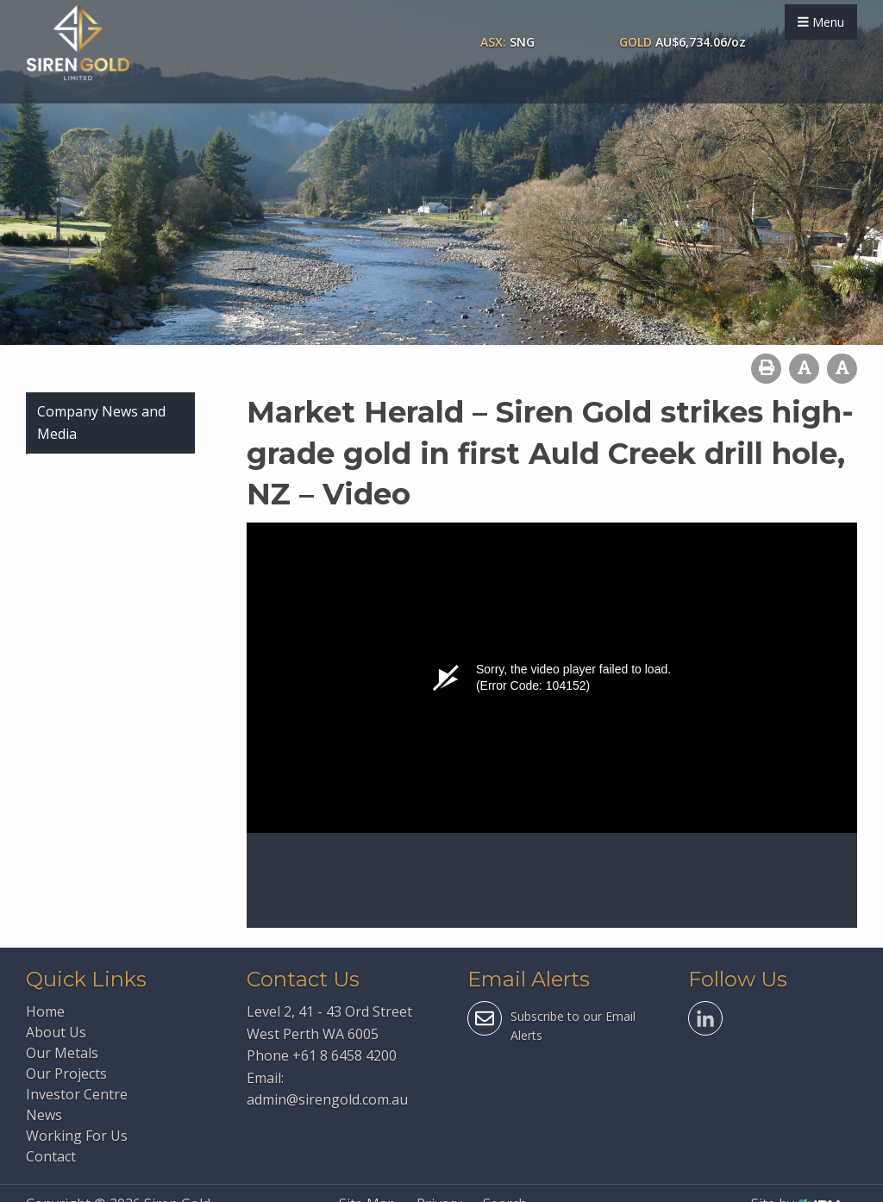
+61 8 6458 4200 (344, 1055)
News (44, 1114)
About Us (56, 1032)
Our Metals (62, 1052)
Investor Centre (77, 1094)
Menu (821, 22)
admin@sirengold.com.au (327, 1099)
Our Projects (66, 1073)
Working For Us (77, 1135)
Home (45, 1011)
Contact (51, 1156)
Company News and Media (101, 422)
